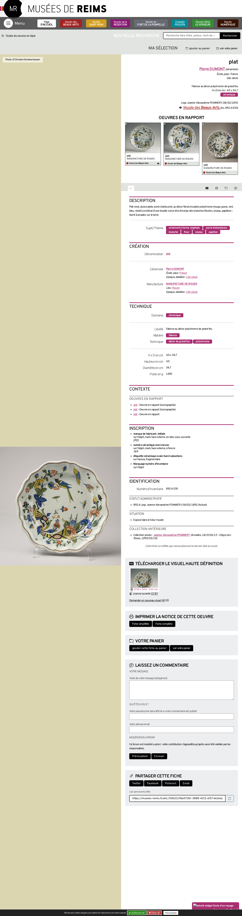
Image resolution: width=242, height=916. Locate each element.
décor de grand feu (179, 341)
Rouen (176, 288)
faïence (173, 335)
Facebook (153, 783)
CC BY (154, 593)
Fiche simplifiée (140, 624)
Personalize (171, 913)
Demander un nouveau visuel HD (147, 600)
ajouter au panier (198, 48)
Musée (96, 23)
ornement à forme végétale (184, 228)
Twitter (136, 783)
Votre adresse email (139, 724)
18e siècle (191, 277)
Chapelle (180, 23)
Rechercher (230, 36)
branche (173, 232)
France (183, 273)
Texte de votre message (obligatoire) (148, 678)
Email (186, 783)
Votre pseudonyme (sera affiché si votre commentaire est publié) (163, 711)
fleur (186, 232)
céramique (229, 94)
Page (46, 23)
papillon (213, 232)
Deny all (155, 912)
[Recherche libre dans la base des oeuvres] (191, 35)
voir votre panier (226, 48)
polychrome (202, 341)
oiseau (199, 232)
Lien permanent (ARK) (140, 791)
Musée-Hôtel (202, 23)
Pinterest (170, 783)
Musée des (71, 23)
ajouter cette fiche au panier (149, 648)
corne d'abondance (216, 228)
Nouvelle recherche (136, 36)
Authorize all (137, 912)
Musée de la (120, 23)
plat (129, 156)
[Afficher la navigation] (8, 23)
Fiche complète (163, 624)
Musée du (151, 23)
